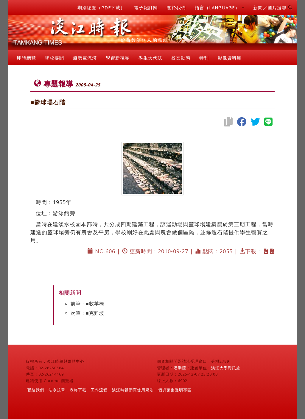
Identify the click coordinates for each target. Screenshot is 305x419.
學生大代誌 (150, 58)
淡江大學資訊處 (225, 367)
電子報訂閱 (146, 7)
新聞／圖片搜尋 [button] (272, 7)
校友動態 (180, 58)
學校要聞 (54, 58)
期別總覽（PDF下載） (101, 7)
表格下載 (78, 390)
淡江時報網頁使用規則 (133, 390)
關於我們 (176, 7)
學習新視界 (118, 58)
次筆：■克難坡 (87, 313)
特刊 (204, 58)
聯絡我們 (35, 390)
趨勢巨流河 (85, 58)
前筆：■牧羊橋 (87, 303)
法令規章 (57, 390)
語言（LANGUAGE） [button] (219, 7)
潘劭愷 (180, 367)
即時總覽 (26, 58)
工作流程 (99, 390)
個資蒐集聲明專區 (175, 390)
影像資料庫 (230, 58)
